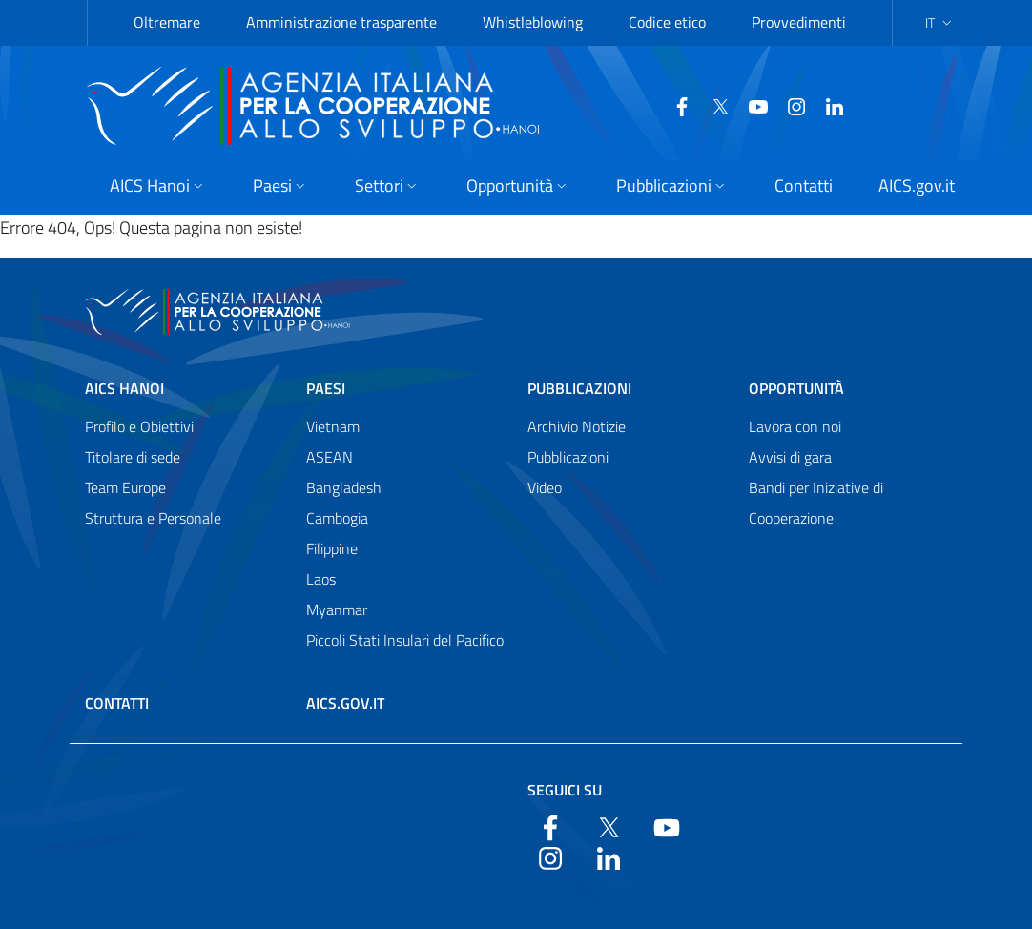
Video (544, 487)
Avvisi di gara (790, 456)
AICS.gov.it (345, 703)
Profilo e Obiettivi (139, 426)
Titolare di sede (132, 456)
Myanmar (336, 609)
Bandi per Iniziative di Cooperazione (816, 502)
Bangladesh (344, 487)
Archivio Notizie (576, 426)
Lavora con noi (795, 426)
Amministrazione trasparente (341, 21)
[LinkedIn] (789, 104)
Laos (321, 579)
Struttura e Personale (153, 517)
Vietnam (333, 426)
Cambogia (337, 517)
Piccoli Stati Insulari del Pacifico (405, 640)
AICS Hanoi (124, 388)
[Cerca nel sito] (922, 106)
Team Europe (125, 487)
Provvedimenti (799, 21)
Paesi (325, 388)
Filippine (332, 548)
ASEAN (329, 456)
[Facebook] (636, 104)
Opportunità (796, 388)
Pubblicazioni (579, 388)
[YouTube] (712, 104)
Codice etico (667, 21)
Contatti (117, 703)
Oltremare (167, 21)
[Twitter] (674, 104)
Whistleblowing (533, 21)
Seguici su (564, 789)
